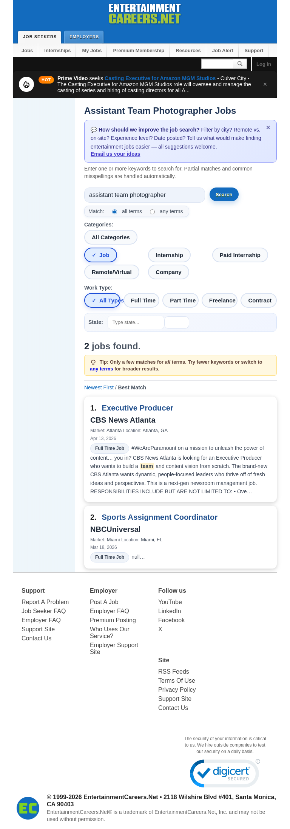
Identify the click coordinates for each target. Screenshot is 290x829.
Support (254, 50)
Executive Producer (137, 408)
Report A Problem (45, 602)
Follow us (172, 590)
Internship (169, 255)
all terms (132, 211)
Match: (96, 211)
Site (163, 660)
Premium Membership (138, 50)
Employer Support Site (114, 648)
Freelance (222, 300)
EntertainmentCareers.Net (120, 797)
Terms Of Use (176, 680)
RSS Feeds (173, 671)
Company (168, 272)
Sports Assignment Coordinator (160, 517)
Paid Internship (240, 255)
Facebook (171, 620)
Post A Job (104, 602)
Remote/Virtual (112, 272)
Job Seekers (41, 36)
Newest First (99, 387)
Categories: (98, 225)
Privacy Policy (177, 689)
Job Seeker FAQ (44, 611)
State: (95, 322)
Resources (188, 50)
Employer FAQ (41, 620)
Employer (103, 590)
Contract (259, 300)
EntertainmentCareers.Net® (79, 812)
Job (104, 255)
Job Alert (222, 50)
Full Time (143, 300)
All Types (109, 300)
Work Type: (98, 288)
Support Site (38, 629)
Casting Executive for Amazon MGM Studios (160, 78)
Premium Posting (113, 620)
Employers (85, 36)
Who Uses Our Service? (110, 632)
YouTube (170, 602)
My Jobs (92, 50)
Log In (263, 64)
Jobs (27, 50)
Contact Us (36, 638)
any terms (171, 211)
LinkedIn (169, 611)
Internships (57, 50)
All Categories (111, 237)
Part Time (183, 300)
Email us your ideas (115, 154)
